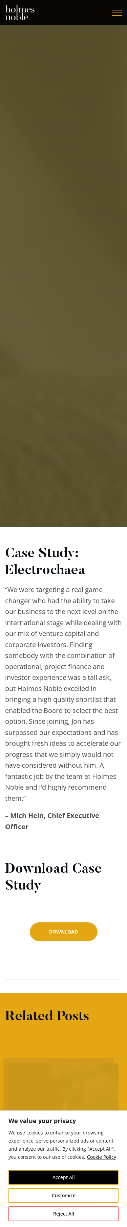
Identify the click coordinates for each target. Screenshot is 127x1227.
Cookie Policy (101, 1157)
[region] (63, 1168)
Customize (64, 1195)
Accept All (63, 1177)
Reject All (63, 1213)
